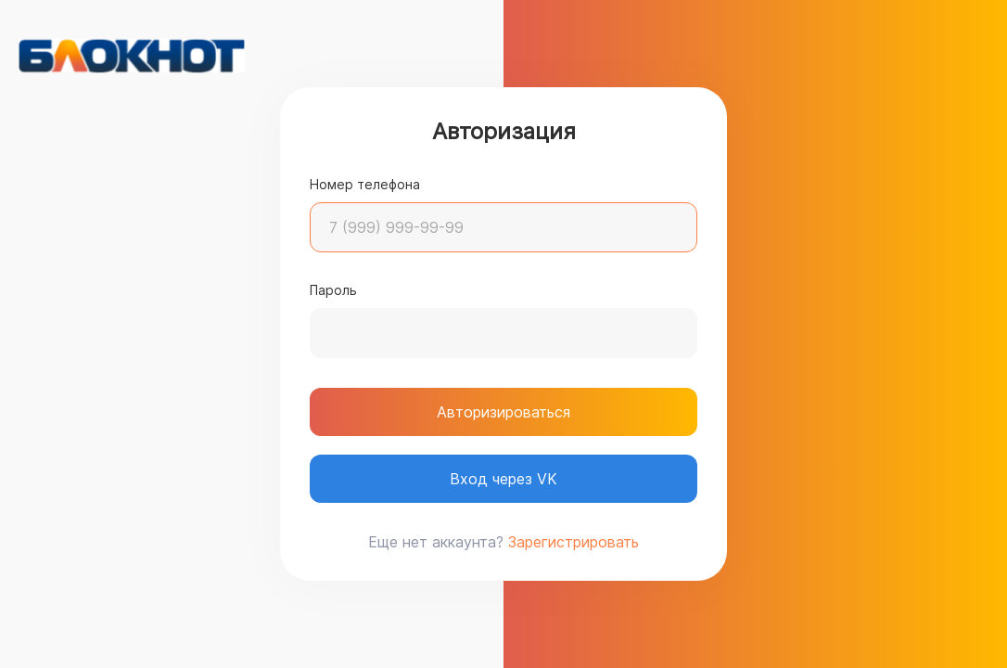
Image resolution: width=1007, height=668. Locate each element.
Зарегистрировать (573, 542)
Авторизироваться (503, 412)
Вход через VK (503, 478)
